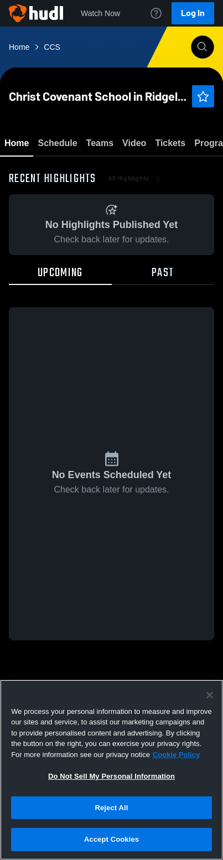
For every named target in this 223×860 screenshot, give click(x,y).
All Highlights (135, 243)
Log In (193, 13)
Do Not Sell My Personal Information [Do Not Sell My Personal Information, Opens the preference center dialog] (111, 776)
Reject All (111, 808)
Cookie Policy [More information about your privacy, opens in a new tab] (176, 754)
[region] (111, 770)
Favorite (98, 171)
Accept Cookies (111, 839)
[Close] (210, 695)
